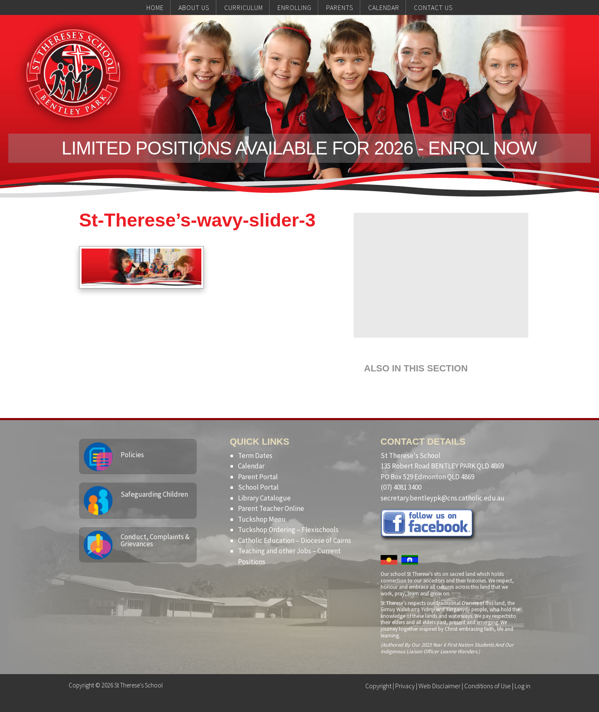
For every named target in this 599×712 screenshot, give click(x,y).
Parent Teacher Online (271, 508)
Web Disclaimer (439, 686)
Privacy (405, 686)
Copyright (378, 686)
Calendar (251, 466)
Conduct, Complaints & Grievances (155, 540)
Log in (522, 686)
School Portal (258, 487)
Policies (132, 454)
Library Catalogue (264, 498)
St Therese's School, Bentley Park (73, 73)
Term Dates (255, 455)
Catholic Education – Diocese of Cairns (294, 540)
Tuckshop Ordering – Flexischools (288, 529)
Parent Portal (258, 476)
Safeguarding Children (154, 494)
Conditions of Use (487, 686)
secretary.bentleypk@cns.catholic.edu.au (443, 498)
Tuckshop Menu (262, 519)
